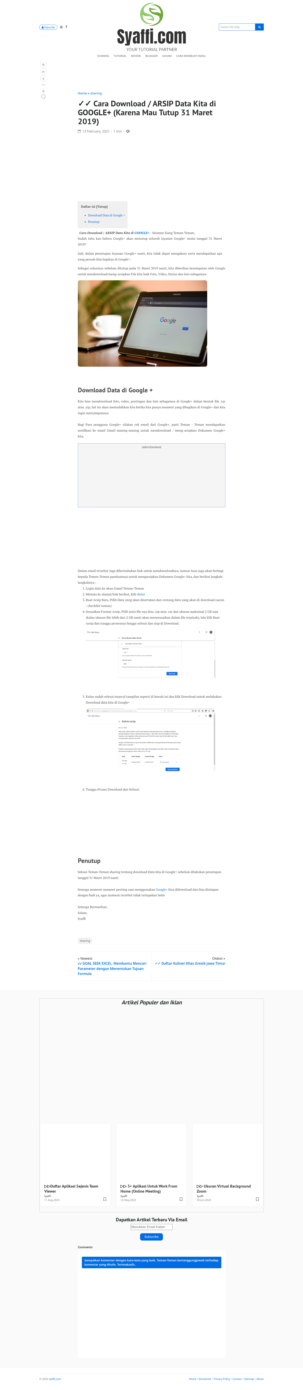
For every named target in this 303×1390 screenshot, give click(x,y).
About (260, 1382)
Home (83, 96)
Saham (167, 56)
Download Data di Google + (106, 219)
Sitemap (249, 1382)
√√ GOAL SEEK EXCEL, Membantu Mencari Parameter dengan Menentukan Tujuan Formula (112, 971)
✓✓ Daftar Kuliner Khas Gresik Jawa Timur (190, 966)
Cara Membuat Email (191, 56)
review (136, 56)
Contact (237, 1382)
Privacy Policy (222, 1382)
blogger (151, 56)
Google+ (162, 892)
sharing (103, 56)
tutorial (120, 56)
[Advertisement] (151, 168)
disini (141, 597)
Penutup (94, 225)
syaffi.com (55, 1382)
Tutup (102, 210)
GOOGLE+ (142, 236)
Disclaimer (205, 1382)
